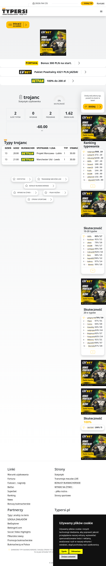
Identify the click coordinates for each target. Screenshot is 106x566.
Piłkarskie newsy (16, 536)
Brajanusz (90, 333)
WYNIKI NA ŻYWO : (64, 487)
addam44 (90, 177)
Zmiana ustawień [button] (68, 557)
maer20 (90, 167)
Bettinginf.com (15, 527)
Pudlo (89, 170)
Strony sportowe (63, 495)
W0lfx (89, 161)
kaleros (90, 261)
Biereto (91, 264)
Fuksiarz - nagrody (17, 482)
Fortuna (11, 478)
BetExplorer (13, 523)
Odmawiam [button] (76, 551)
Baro (89, 255)
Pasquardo (91, 336)
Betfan (11, 487)
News (10, 499)
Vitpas (89, 321)
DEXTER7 (90, 427)
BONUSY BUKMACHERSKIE (68, 482)
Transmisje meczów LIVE (67, 478)
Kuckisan (90, 239)
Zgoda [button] (64, 551)
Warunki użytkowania (18, 474)
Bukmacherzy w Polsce (19, 544)
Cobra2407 (91, 252)
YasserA (90, 164)
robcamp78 (91, 158)
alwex (89, 243)
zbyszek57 (92, 180)
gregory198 (91, 318)
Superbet (12, 491)
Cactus (89, 324)
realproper (91, 152)
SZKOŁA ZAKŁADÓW (17, 519)
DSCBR (89, 174)
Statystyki (59, 474)
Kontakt (100, 3)
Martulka (91, 346)
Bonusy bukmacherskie (19, 503)
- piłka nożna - (61, 491)
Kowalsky (90, 327)
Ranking (12, 495)
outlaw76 (90, 155)
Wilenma (90, 340)
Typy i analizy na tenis (18, 515)
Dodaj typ (87, 3)
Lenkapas (90, 249)
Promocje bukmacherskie (20, 540)
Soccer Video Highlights (19, 531)
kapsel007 (91, 258)
